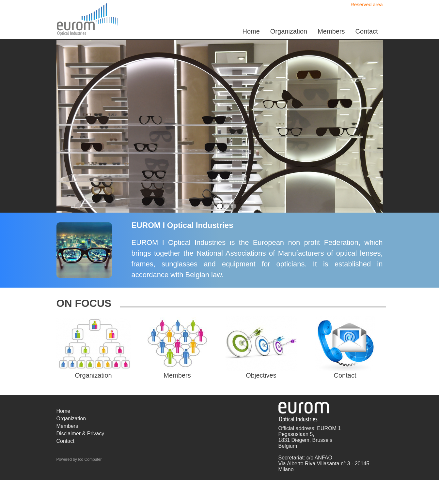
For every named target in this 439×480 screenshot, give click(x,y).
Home (250, 31)
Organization (288, 31)
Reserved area (367, 4)
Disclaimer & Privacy (80, 433)
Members (331, 31)
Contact (366, 31)
